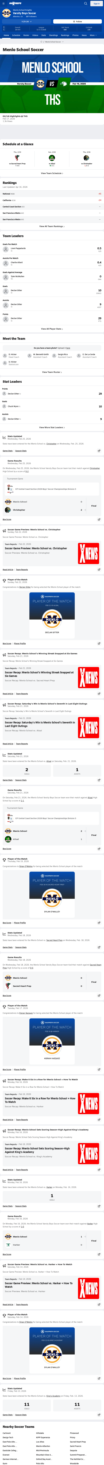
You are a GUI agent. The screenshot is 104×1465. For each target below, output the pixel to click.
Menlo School (16, 502)
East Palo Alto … (10, 1441)
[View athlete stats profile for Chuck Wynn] (27, 406)
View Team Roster (52, 372)
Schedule (16, 35)
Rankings (65, 35)
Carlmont (7, 1433)
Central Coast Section (12, 206)
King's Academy (53, 1396)
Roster (26, 35)
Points (5, 389)
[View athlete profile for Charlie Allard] (52, 258)
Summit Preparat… (78, 1454)
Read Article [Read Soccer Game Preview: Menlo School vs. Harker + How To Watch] (8, 1304)
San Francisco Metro (11, 213)
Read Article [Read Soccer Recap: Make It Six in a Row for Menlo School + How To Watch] (8, 1119)
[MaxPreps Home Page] (41, 42)
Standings (53, 35)
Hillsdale (40, 1433)
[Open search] (85, 3)
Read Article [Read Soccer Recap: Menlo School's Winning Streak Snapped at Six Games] (8, 693)
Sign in (97, 3)
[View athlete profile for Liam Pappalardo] (52, 244)
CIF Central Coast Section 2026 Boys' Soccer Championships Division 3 (41, 489)
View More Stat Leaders (52, 427)
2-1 (22, 800)
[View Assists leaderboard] (77, 419)
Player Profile (20, 643)
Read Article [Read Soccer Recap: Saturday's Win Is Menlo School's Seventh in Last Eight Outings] (8, 743)
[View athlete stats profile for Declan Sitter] (27, 394)
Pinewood (74, 1433)
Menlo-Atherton (43, 1446)
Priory (72, 1437)
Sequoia (73, 1450)
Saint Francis (75, 1446)
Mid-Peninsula (42, 1450)
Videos (35, 35)
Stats (43, 35)
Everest (6, 1454)
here (68, 348)
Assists (5, 414)
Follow (77, 21)
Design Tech (8, 1437)
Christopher (51, 443)
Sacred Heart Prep (54, 940)
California (7, 200)
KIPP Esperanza (43, 1437)
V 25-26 (27, 21)
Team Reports (11, 544)
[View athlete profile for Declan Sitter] (52, 286)
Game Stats (8, 450)
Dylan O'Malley (26, 866)
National (6, 193)
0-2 (27, 471)
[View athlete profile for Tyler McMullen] (52, 272)
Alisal (48, 761)
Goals (4, 401)
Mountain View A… (44, 1454)
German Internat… (11, 1459)
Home (6, 35)
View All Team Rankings (52, 226)
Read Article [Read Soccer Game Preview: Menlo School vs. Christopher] (8, 569)
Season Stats (21, 450)
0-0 (31, 968)
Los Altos (40, 1441)
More (93, 35)
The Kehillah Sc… (77, 1459)
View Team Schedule (52, 173)
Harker (49, 1187)
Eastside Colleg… (10, 1450)
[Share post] (99, 451)
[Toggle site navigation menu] (3, 3)
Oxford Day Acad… (44, 1459)
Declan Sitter (25, 587)
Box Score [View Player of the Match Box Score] (7, 643)
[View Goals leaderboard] (77, 406)
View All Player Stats (52, 328)
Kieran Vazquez (26, 1013)
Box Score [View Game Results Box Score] (7, 519)
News (84, 35)
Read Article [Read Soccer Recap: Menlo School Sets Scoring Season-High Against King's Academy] (8, 1169)
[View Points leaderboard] (77, 394)
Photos (75, 35)
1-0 (22, 1226)
